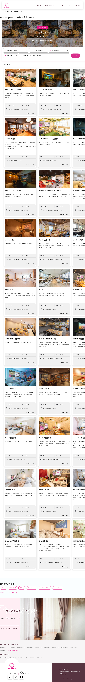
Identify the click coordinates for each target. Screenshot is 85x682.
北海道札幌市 (47, 647)
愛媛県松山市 (3, 650)
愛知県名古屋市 (64, 647)
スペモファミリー (45, 588)
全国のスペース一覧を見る (8, 592)
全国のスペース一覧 (13, 650)
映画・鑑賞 (13, 588)
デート (3, 588)
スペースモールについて (74, 5)
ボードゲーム (32, 588)
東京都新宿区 (3, 647)
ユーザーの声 (13, 673)
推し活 (22, 588)
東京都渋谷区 (11, 647)
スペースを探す (49, 5)
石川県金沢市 (73, 647)
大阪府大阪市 (30, 647)
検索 (75, 55)
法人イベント (58, 588)
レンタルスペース (6, 11)
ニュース (60, 5)
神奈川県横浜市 (21, 647)
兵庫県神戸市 (55, 647)
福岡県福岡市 (38, 647)
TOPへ (39, 5)
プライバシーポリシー (26, 673)
